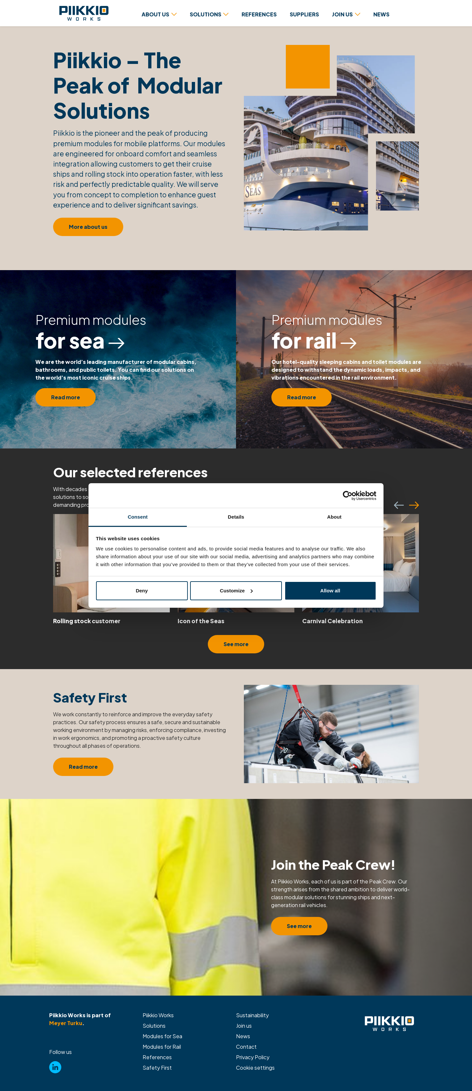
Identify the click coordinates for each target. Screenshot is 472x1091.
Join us (244, 1025)
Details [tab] (236, 517)
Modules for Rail (162, 1046)
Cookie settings (255, 1067)
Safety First (157, 1067)
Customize (236, 590)
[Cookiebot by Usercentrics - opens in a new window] (347, 496)
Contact (246, 1046)
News (243, 1036)
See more (236, 644)
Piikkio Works (158, 1015)
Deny (142, 590)
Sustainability (252, 1015)
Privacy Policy (252, 1057)
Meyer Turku (65, 1023)
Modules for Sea (162, 1036)
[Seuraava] (414, 505)
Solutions (154, 1025)
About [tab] (334, 517)
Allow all (330, 590)
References (157, 1057)
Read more (65, 397)
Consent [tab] (138, 517)
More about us (88, 226)
